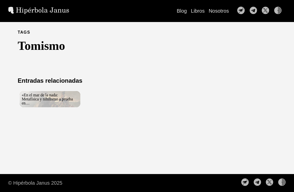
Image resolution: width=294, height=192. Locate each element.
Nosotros (219, 11)
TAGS (24, 32)
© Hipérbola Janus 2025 (35, 183)
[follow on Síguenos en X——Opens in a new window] (267, 10)
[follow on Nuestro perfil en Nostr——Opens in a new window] (242, 10)
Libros (198, 11)
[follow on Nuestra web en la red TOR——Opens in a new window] (279, 10)
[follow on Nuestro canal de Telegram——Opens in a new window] (254, 10)
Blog (182, 11)
